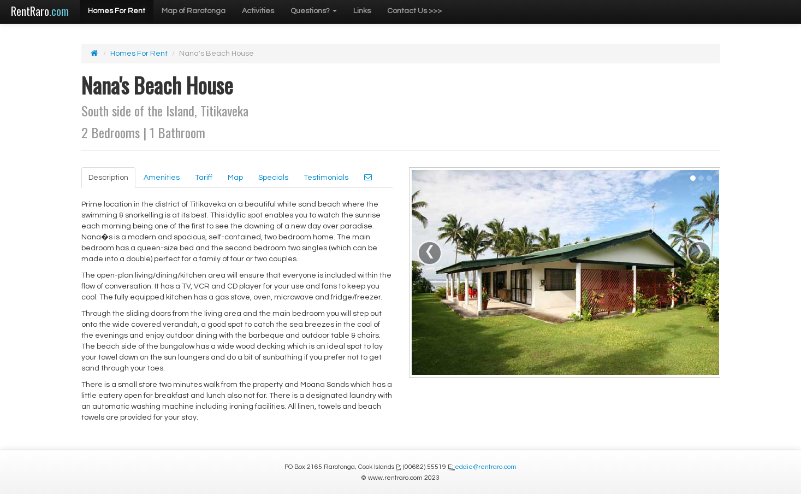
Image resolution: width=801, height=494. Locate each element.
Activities (258, 11)
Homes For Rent (116, 11)
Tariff (203, 177)
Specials (273, 177)
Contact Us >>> (414, 11)
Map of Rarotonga (194, 11)
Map (235, 177)
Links (362, 11)
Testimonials (326, 177)
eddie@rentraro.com (486, 466)
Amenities (162, 177)
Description (108, 177)
